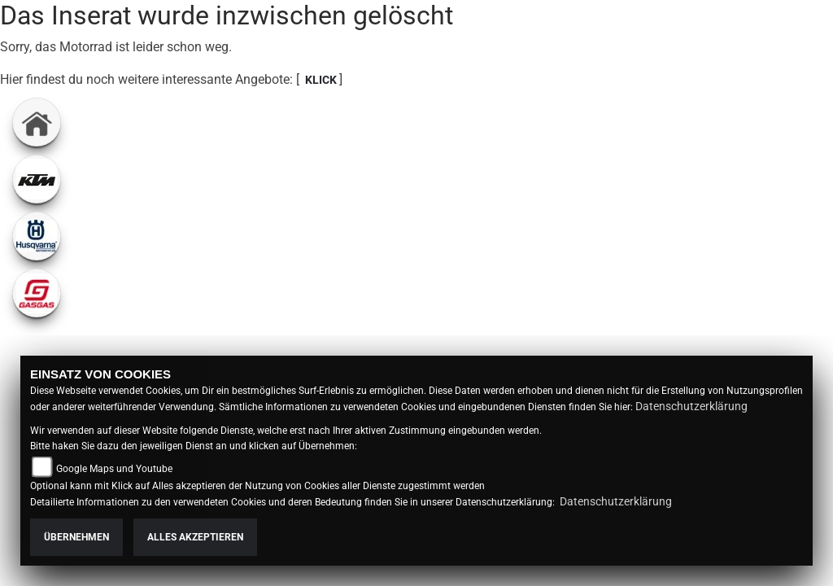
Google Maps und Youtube (114, 468)
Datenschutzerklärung (691, 406)
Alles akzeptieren (195, 537)
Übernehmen (76, 537)
